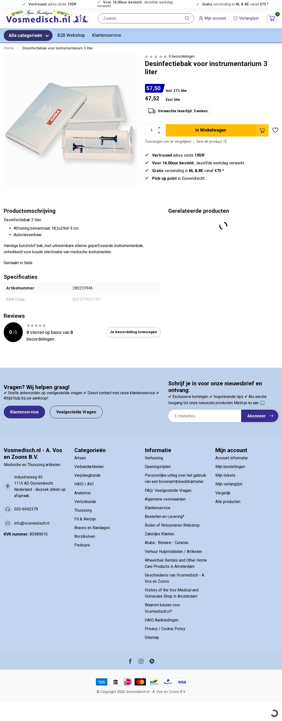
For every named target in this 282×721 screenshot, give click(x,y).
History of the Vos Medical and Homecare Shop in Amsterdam (171, 593)
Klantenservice (106, 35)
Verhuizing (154, 458)
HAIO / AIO (84, 484)
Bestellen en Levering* (164, 516)
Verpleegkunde (87, 475)
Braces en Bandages (92, 527)
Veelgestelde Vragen (76, 412)
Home (9, 48)
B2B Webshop (71, 35)
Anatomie (82, 493)
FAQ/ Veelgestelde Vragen (168, 490)
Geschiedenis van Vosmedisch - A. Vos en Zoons (175, 578)
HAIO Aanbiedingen (161, 620)
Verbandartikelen (89, 466)
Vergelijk (222, 493)
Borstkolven (84, 536)
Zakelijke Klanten (159, 534)
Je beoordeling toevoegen (133, 332)
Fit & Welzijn (85, 519)
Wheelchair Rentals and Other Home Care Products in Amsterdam (176, 563)
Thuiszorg (83, 510)
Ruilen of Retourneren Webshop (172, 525)
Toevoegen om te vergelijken (168, 142)
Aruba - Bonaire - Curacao (167, 542)
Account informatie (231, 458)
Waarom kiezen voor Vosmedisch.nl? (162, 608)
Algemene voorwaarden (165, 499)
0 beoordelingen (182, 56)
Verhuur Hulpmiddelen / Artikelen (173, 551)
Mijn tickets (225, 475)
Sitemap (152, 637)
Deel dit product (211, 142)
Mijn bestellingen (230, 466)
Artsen (80, 458)
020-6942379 (26, 509)
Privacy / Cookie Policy (165, 628)
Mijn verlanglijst (228, 484)
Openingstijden (158, 466)
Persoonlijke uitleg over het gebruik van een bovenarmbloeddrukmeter (175, 478)
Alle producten (227, 501)
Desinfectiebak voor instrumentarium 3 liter (57, 48)
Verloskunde (85, 501)
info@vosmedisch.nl (31, 523)
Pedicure (82, 545)
